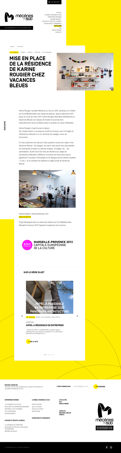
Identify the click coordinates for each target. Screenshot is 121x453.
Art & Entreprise (10, 411)
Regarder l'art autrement (13, 409)
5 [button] (52, 355)
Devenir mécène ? (55, 19)
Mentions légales (65, 413)
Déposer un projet (11, 431)
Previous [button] (22, 316)
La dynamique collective (13, 404)
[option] (30, 67)
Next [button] (77, 316)
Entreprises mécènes (54, 17)
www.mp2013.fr (25, 217)
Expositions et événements (52, 23)
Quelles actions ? (38, 409)
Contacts (58, 32)
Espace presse (56, 30)
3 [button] (49, 355)
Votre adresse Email (64, 386)
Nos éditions (36, 411)
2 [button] (47, 355)
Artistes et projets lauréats (51, 21)
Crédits (61, 414)
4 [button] (50, 355)
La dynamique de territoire (14, 425)
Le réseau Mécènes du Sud (53, 15)
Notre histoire (36, 404)
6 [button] (54, 355)
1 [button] (45, 355)
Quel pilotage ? (37, 407)
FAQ (60, 28)
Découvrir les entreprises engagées (17, 407)
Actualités (57, 26)
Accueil (58, 12)
